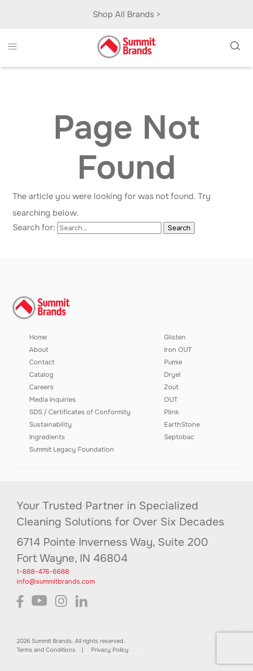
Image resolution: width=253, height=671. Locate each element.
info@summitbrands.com (56, 581)
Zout (171, 387)
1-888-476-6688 (43, 572)
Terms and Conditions (46, 649)
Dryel (172, 375)
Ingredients (47, 437)
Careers (41, 387)
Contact (42, 362)
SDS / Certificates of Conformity (80, 412)
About (38, 350)
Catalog (41, 375)
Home (38, 337)
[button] (13, 46)
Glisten (175, 337)
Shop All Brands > (127, 14)
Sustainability (50, 424)
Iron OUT (178, 350)
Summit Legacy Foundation (71, 449)
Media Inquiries (52, 400)
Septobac (179, 437)
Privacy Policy (110, 649)
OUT (171, 400)
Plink (171, 412)
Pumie (173, 362)
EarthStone (182, 424)
